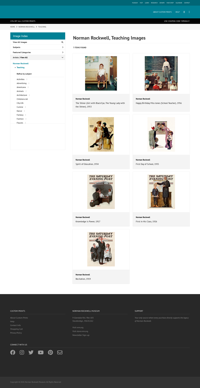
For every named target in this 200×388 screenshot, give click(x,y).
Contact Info (15, 325)
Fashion (20, 119)
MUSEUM (135, 3)
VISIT (141, 3)
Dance (19, 111)
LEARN (147, 3)
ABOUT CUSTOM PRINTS (162, 12)
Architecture (22, 95)
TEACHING (42, 27)
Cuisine (20, 107)
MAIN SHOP (170, 3)
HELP (178, 12)
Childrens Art (22, 99)
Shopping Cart (16, 329)
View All (24, 57)
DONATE (162, 3)
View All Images (38, 42)
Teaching (20, 67)
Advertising (22, 83)
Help (12, 321)
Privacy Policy (16, 332)
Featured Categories (38, 52)
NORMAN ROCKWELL (26, 27)
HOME (12, 27)
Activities (20, 79)
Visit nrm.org (77, 327)
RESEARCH (154, 3)
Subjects (38, 47)
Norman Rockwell (21, 63)
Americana (21, 87)
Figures (20, 122)
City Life (20, 103)
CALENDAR (179, 3)
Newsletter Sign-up (80, 335)
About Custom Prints (19, 317)
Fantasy (20, 115)
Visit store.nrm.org (80, 331)
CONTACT (187, 3)
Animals (20, 91)
